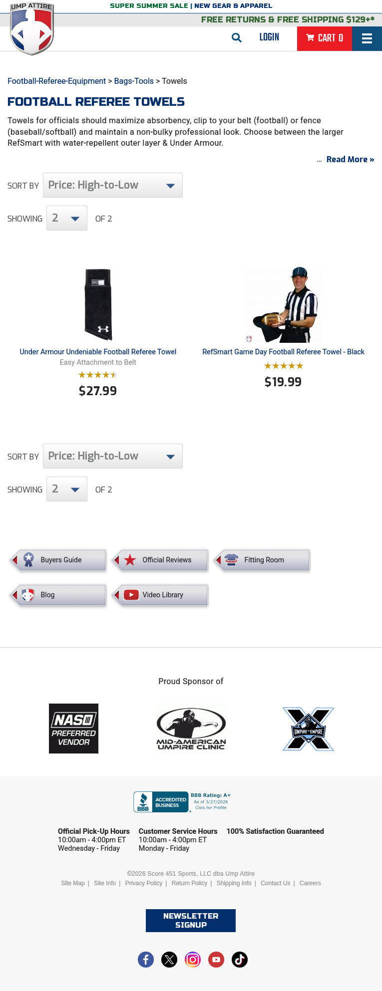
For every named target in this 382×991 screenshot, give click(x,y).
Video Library (162, 595)
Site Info (105, 883)
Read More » (351, 159)
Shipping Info (234, 883)
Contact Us (275, 883)
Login (269, 37)
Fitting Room (264, 560)
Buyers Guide (61, 560)
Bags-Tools (134, 81)
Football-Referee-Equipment (56, 81)
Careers (310, 883)
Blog (48, 595)
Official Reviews (166, 560)
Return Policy (189, 883)
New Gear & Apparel (233, 6)
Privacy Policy (144, 883)
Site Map (72, 883)
